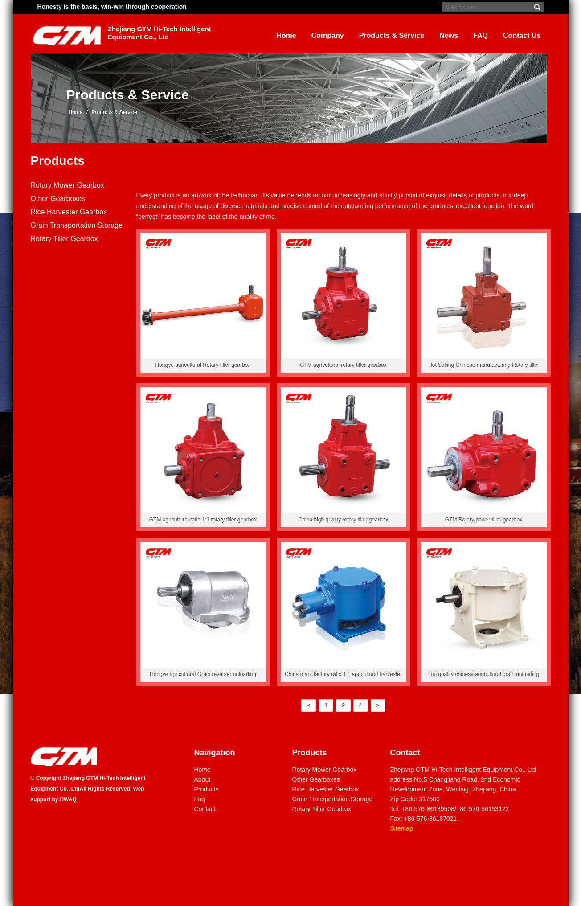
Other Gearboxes (58, 198)
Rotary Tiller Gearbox (64, 238)
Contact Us (521, 35)
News (448, 35)
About (202, 779)
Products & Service (392, 35)
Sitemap (401, 828)
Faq (199, 799)
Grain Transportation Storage (77, 225)
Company (327, 35)
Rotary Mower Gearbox (67, 185)
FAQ (480, 35)
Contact (205, 808)
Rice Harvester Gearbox (69, 212)
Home (286, 35)
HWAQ (68, 799)
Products (58, 161)
